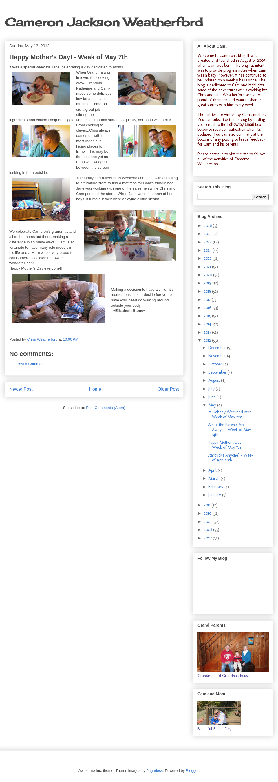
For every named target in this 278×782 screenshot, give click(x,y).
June (213, 396)
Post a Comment (31, 364)
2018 (208, 291)
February (216, 486)
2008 (208, 529)
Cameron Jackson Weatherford (104, 22)
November (218, 355)
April (213, 470)
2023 (208, 250)
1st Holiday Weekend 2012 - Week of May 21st (231, 414)
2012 (208, 340)
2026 (208, 225)
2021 (208, 266)
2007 (208, 538)
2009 (208, 521)
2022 (208, 258)
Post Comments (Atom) (105, 407)
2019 (208, 283)
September (218, 372)
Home (95, 389)
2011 (207, 505)
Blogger (192, 770)
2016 (208, 307)
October (216, 364)
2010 (208, 513)
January (215, 494)
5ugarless (155, 770)
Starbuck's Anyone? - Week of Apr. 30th (230, 458)
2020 (208, 274)
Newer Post (21, 389)
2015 (208, 315)
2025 (208, 233)
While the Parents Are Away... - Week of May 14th (229, 429)
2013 (208, 332)
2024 (208, 242)
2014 (208, 324)
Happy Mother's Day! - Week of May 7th (226, 445)
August (215, 380)
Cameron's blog (232, 55)
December (218, 347)
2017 (208, 299)
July (212, 388)
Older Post (168, 389)
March (215, 478)
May (213, 405)
